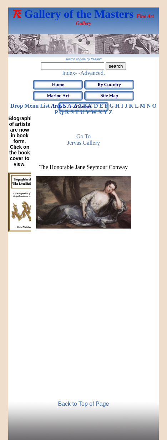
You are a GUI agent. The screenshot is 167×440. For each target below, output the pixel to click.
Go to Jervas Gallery (83, 139)
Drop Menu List (30, 106)
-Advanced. (92, 73)
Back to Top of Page (83, 404)
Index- (69, 73)
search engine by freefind (83, 59)
